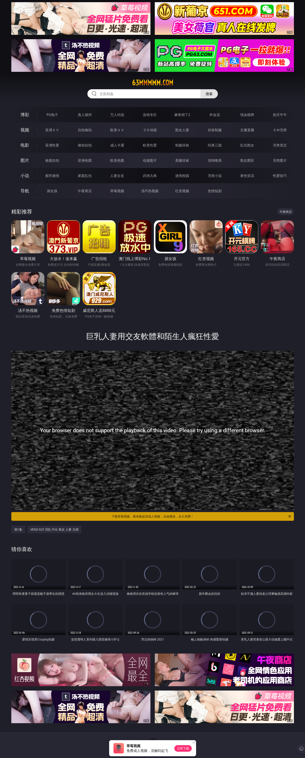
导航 (24, 191)
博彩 (24, 115)
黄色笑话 (247, 175)
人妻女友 (117, 175)
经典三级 (215, 145)
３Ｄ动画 (150, 130)
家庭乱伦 (85, 175)
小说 (24, 175)
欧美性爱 (150, 145)
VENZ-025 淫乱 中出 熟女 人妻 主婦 (54, 529)
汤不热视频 (149, 190)
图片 (24, 160)
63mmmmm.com (152, 82)
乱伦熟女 (247, 145)
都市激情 (52, 175)
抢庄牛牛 (280, 114)
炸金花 (215, 114)
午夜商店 (85, 190)
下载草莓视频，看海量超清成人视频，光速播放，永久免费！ (202, 516)
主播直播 (247, 130)
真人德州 (85, 114)
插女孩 (52, 190)
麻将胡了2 (182, 114)
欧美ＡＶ (117, 130)
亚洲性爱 (52, 145)
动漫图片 (150, 160)
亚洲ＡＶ (52, 130)
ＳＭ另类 (280, 130)
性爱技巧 (280, 175)
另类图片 (280, 160)
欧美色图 (117, 160)
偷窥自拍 (52, 160)
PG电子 (52, 114)
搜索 (209, 93)
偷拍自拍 (85, 145)
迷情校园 (182, 175)
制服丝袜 (182, 145)
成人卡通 (117, 145)
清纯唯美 (215, 160)
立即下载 (183, 748)
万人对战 (117, 114)
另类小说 (215, 175)
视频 (24, 130)
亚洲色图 (85, 160)
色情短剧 (215, 190)
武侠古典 (150, 175)
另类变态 (280, 145)
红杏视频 (182, 190)
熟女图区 (247, 160)
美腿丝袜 (182, 160)
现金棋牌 (247, 114)
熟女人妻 (182, 130)
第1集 (18, 529)
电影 (24, 145)
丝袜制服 (215, 130)
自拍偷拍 (85, 130)
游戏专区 (150, 114)
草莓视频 (117, 190)
